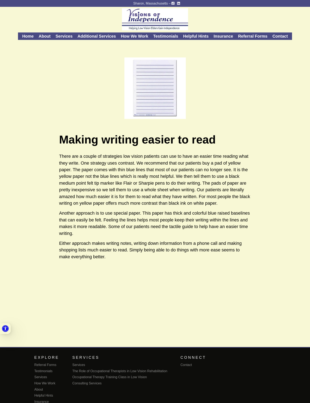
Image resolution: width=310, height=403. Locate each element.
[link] (5, 328)
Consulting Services (86, 383)
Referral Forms (252, 36)
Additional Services (97, 36)
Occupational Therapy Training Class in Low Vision (109, 377)
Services (64, 36)
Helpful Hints (196, 36)
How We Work (134, 36)
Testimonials (165, 36)
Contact (280, 36)
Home (28, 36)
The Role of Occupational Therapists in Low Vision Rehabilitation (119, 371)
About (45, 36)
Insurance (223, 36)
